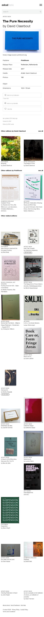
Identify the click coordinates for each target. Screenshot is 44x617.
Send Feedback (15, 605)
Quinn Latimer (29, 358)
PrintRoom (18, 171)
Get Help (23, 605)
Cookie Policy (24, 610)
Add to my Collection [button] (11, 95)
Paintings (26, 559)
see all (40, 131)
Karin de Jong (32, 209)
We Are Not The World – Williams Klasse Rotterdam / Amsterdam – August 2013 (10, 325)
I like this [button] (8, 109)
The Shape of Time (29, 163)
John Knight (6, 595)
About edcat (6, 605)
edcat (12, 124)
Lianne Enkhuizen (30, 207)
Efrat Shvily (6, 252)
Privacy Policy (16, 610)
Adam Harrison (30, 599)
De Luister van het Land (7, 559)
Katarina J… (31, 211)
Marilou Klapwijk (7, 392)
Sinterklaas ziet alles (6, 426)
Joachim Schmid (7, 428)
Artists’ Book (7, 16)
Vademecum (27, 459)
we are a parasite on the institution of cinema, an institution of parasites (33, 595)
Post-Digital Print (28, 492)
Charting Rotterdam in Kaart (9, 593)
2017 (22, 69)
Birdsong (3, 163)
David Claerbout (18, 26)
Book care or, (27, 356)
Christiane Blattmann (7, 209)
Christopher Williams (8, 329)
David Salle (29, 561)
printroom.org (22, 55)
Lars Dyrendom (12, 207)
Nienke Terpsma (7, 290)
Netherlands (33, 65)
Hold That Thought (29, 248)
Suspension (4, 526)
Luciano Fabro (30, 461)
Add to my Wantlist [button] (11, 103)
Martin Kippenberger (32, 288)
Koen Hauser (6, 561)
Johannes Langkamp (32, 250)
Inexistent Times (5, 203)
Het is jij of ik (4, 390)
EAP (10, 121)
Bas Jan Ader (7, 463)
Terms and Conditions (9, 612)
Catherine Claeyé (28, 426)
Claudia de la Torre (8, 205)
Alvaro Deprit (6, 528)
